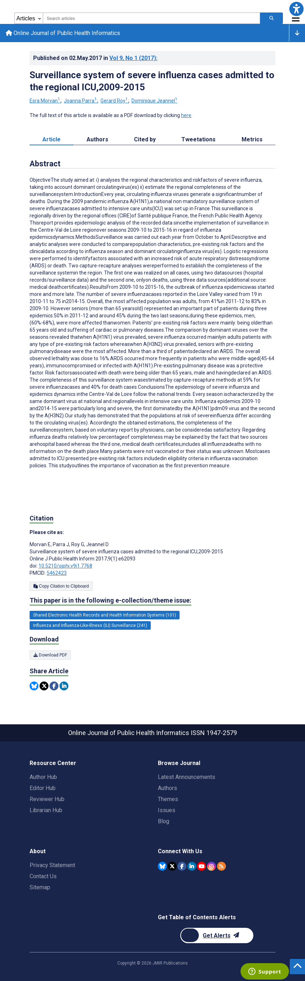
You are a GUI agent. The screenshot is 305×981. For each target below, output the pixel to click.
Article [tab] (51, 139)
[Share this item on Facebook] (54, 685)
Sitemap (40, 887)
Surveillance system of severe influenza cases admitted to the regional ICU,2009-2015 (152, 81)
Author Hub (43, 777)
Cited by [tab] (145, 139)
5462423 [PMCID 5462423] (57, 573)
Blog (163, 821)
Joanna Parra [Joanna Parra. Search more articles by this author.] (81, 101)
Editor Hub (43, 788)
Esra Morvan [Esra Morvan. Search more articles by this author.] (45, 101)
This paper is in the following (110, 600)
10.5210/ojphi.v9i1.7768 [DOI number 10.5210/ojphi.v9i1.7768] (65, 566)
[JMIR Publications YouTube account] (201, 866)
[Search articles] (271, 18)
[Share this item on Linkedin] (64, 685)
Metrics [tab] (252, 139)
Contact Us (43, 876)
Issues (166, 810)
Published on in (95, 58)
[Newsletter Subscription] (216, 935)
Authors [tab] (97, 139)
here (186, 116)
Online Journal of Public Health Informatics (63, 33)
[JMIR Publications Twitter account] (172, 866)
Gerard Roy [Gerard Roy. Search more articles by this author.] (114, 101)
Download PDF (50, 655)
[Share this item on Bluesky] (34, 685)
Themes (168, 799)
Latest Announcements (186, 777)
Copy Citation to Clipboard (61, 586)
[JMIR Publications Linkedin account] (191, 866)
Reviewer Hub (47, 799)
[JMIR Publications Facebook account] (181, 866)
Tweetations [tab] (198, 139)
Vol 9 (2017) (133, 58)
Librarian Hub (46, 810)
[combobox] (151, 18)
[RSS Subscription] (221, 866)
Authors (167, 788)
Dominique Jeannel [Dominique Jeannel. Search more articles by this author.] (154, 101)
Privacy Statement (52, 865)
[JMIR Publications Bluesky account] (162, 866)
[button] (296, 9)
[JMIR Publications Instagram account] (211, 866)
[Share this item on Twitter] (44, 685)
